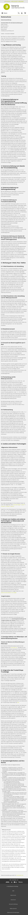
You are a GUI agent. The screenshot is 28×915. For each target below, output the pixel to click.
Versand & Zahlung (13, 904)
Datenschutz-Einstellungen (13, 912)
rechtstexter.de (19, 875)
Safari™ (23, 504)
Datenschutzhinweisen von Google (8, 592)
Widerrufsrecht (13, 908)
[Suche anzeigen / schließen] (18, 13)
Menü (4, 13)
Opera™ (12, 506)
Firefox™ (8, 506)
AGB (13, 890)
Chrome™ (3, 506)
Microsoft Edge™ (17, 504)
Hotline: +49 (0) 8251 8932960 (15, 1)
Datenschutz (13, 895)
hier (18, 702)
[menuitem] (14, 1)
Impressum (13, 899)
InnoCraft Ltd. (14, 647)
